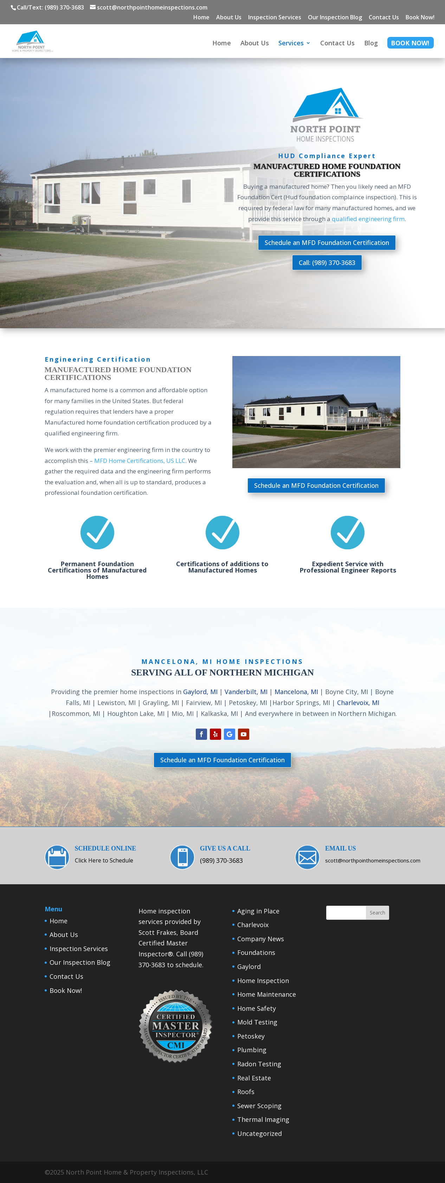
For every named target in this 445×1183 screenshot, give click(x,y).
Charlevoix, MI (358, 702)
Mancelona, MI (296, 691)
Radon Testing (259, 1064)
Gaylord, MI (200, 691)
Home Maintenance (266, 994)
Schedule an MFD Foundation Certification (327, 242)
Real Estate (254, 1078)
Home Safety (256, 1008)
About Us (228, 17)
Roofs (245, 1091)
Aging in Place (258, 911)
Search (377, 912)
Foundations (256, 952)
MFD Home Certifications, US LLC (139, 461)
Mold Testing (257, 1022)
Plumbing (251, 1050)
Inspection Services (274, 17)
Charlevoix (253, 924)
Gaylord (249, 966)
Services (291, 43)
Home (201, 17)
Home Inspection (263, 980)
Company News (260, 939)
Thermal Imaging (263, 1119)
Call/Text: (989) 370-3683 (50, 7)
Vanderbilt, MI (246, 691)
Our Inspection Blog (335, 17)
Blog (371, 43)
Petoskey (251, 1036)
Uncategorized (259, 1133)
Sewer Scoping (259, 1105)
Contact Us (384, 17)
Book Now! (420, 17)
